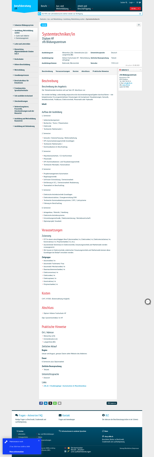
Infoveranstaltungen (44, 440)
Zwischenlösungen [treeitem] (21, 101)
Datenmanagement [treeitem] (22, 38)
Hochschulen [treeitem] (19, 59)
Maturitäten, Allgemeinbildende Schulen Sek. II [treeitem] (24, 51)
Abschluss (86, 71)
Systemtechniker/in (93, 19)
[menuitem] (47, 5)
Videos (40, 437)
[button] (41, 403)
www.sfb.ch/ (126, 85)
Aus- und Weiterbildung (54, 19)
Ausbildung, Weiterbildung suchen (73, 19)
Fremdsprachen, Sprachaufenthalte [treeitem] (21, 89)
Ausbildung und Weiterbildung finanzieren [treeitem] (25, 119)
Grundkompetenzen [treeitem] (21, 75)
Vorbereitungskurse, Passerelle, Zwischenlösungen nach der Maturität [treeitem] (24, 109)
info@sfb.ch (128, 83)
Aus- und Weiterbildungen (46, 434)
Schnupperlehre (23, 437)
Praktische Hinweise (101, 71)
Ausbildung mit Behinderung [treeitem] (24, 126)
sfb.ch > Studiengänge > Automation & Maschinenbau (65, 386)
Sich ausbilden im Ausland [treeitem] (23, 96)
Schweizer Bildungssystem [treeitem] (24, 25)
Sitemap (122, 448)
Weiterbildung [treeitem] (19, 70)
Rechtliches (128, 448)
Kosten (75, 71)
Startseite (43, 19)
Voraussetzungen (63, 71)
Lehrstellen (21, 434)
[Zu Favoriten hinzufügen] (139, 24)
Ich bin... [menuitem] (135, 8)
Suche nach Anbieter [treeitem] (22, 36)
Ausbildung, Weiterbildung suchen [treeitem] (24, 31)
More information (16, 451)
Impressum (136, 448)
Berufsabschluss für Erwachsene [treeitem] (21, 81)
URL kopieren (112, 403)
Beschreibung (47, 71)
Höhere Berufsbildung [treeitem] (22, 64)
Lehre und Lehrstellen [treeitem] (22, 44)
